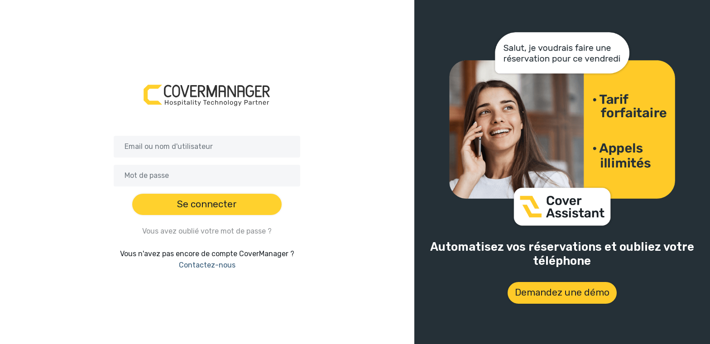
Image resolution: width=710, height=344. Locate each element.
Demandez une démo (562, 292)
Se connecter (207, 204)
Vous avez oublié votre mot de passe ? (207, 231)
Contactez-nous (207, 265)
